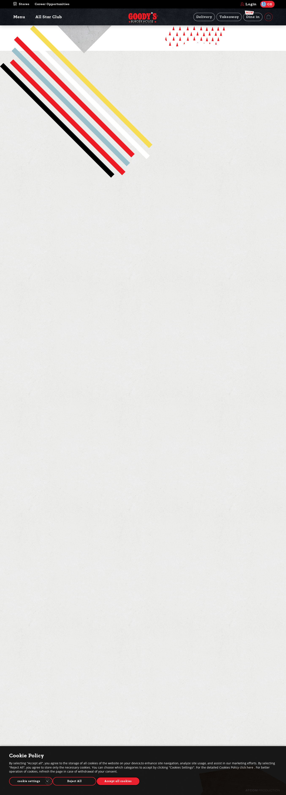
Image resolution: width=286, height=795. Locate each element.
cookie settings (29, 780)
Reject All (76, 780)
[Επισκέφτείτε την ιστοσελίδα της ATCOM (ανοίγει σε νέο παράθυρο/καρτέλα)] (262, 790)
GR (266, 4)
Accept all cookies (122, 780)
